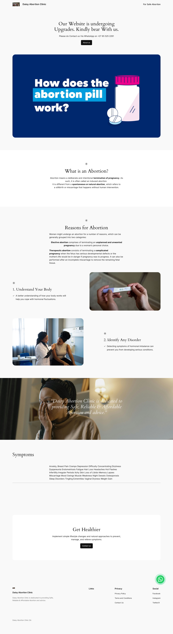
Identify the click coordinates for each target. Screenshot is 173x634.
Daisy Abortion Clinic (34, 4)
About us (86, 43)
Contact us (86, 546)
